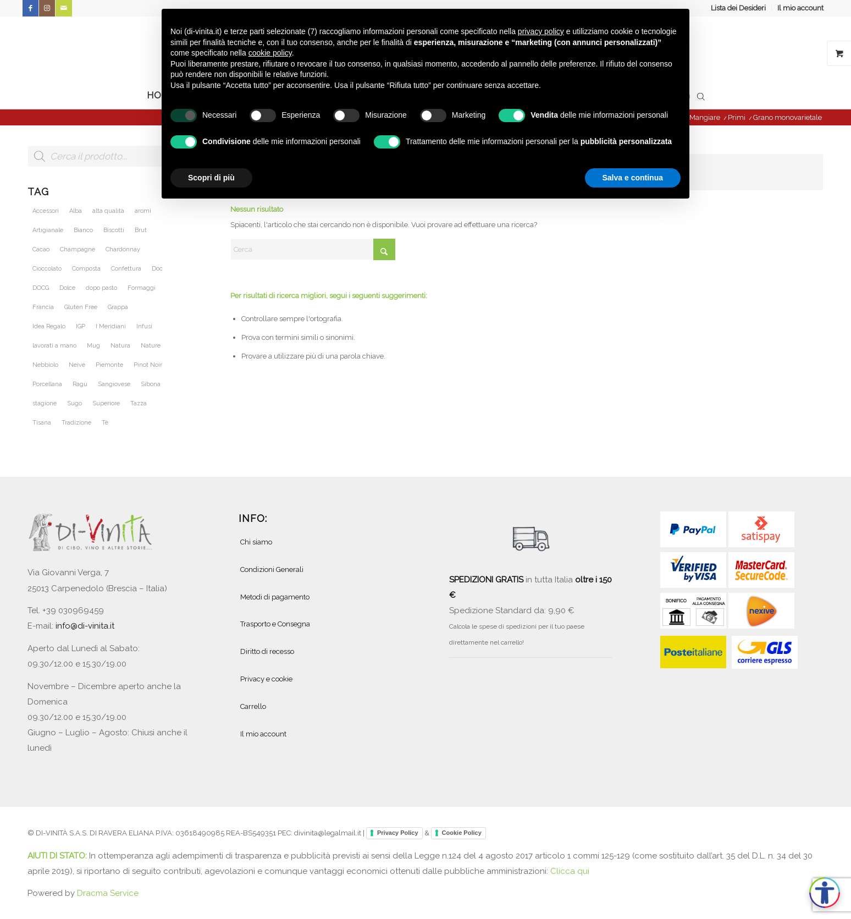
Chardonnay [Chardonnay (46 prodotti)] (123, 249)
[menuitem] (738, 8)
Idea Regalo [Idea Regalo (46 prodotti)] (48, 326)
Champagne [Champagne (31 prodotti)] (77, 249)
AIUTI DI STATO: (58, 856)
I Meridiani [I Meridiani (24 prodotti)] (111, 326)
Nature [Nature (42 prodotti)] (151, 345)
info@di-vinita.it (85, 626)
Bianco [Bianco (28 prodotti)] (83, 230)
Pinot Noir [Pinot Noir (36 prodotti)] (148, 364)
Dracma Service (108, 893)
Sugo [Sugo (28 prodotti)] (74, 403)
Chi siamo (256, 542)
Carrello (253, 706)
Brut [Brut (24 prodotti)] (141, 230)
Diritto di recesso (267, 651)
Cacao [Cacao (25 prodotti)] (40, 249)
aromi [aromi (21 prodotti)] (143, 210)
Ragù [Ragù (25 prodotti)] (80, 384)
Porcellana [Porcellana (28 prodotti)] (47, 384)
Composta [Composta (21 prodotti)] (86, 268)
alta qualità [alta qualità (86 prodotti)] (108, 210)
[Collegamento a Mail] (64, 8)
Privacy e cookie (266, 679)
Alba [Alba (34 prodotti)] (75, 210)
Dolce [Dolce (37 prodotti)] (67, 287)
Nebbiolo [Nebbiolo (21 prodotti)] (45, 364)
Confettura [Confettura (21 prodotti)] (126, 268)
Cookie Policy (462, 832)
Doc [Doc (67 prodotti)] (157, 268)
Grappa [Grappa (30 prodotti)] (118, 307)
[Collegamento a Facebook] (30, 8)
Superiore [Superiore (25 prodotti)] (106, 403)
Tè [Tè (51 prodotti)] (105, 422)
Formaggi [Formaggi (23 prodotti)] (142, 287)
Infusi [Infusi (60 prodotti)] (144, 326)
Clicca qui (569, 871)
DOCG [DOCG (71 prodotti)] (40, 287)
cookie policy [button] (270, 52)
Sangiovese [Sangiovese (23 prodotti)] (114, 384)
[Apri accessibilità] (824, 892)
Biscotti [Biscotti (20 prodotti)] (113, 230)
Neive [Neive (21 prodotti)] (77, 364)
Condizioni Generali (271, 569)
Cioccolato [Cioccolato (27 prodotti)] (47, 268)
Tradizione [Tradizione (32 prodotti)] (76, 422)
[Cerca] (312, 249)
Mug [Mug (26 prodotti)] (93, 345)
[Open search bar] (701, 95)
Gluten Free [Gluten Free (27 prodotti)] (80, 307)
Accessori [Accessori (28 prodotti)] (45, 210)
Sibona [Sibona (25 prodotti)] (151, 384)
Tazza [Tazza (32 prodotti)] (138, 403)
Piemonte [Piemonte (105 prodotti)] (109, 364)
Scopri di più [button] (211, 177)
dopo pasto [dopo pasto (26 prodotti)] (101, 287)
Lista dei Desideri (738, 8)
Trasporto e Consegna (275, 624)
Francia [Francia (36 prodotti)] (43, 307)
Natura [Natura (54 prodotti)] (120, 345)
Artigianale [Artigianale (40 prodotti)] (47, 230)
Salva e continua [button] (633, 177)
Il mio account (800, 8)
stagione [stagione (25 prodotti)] (44, 403)
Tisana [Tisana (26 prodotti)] (41, 422)
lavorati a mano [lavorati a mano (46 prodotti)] (54, 345)
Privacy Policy (397, 832)
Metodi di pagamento (275, 597)
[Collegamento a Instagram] (47, 8)
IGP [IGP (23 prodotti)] (80, 326)
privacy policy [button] (541, 31)
